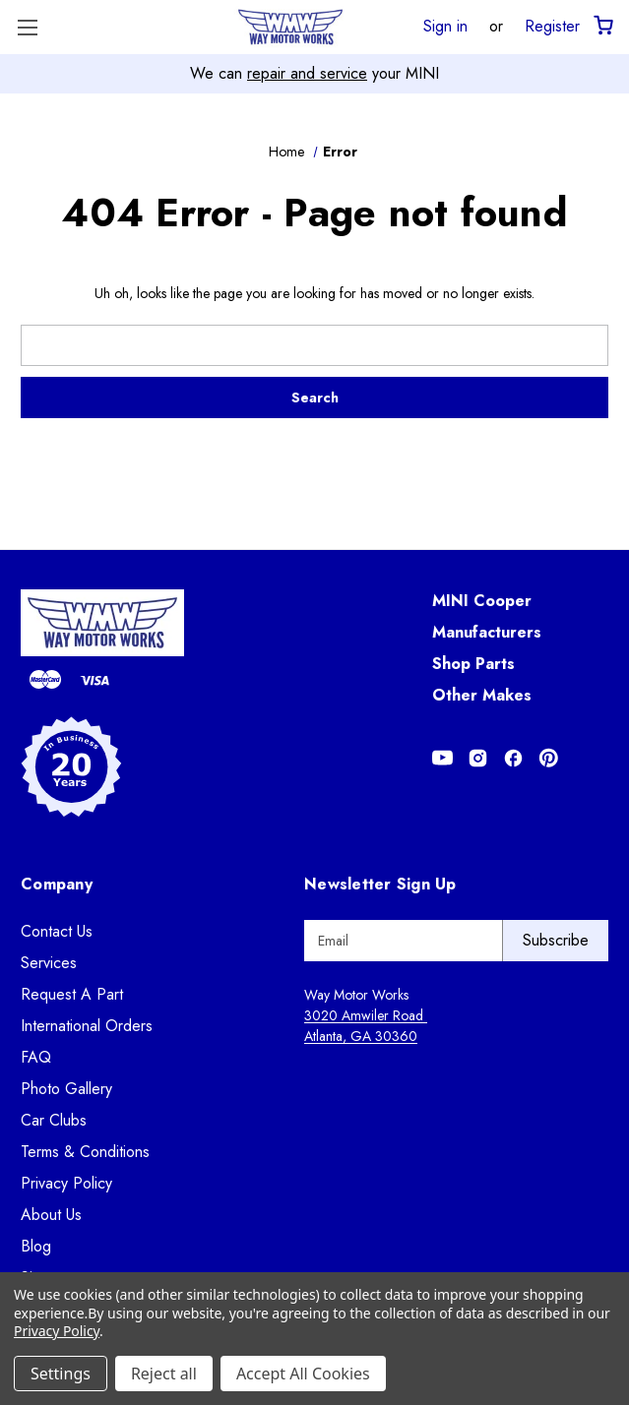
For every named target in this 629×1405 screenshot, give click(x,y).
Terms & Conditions (85, 1151)
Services (49, 962)
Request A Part (72, 994)
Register (552, 25)
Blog (36, 1246)
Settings (61, 1373)
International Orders (87, 1025)
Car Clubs (54, 1120)
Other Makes (482, 695)
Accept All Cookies (303, 1373)
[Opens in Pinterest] (548, 758)
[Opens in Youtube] (442, 758)
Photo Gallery (66, 1088)
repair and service (307, 73)
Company (57, 884)
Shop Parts (473, 663)
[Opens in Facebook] (513, 758)
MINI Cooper (482, 600)
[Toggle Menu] (27, 27)
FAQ (36, 1057)
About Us (51, 1214)
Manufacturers (486, 632)
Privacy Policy (66, 1183)
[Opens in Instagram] (478, 758)
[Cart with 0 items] (602, 26)
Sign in (445, 25)
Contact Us (57, 931)
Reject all (164, 1373)
